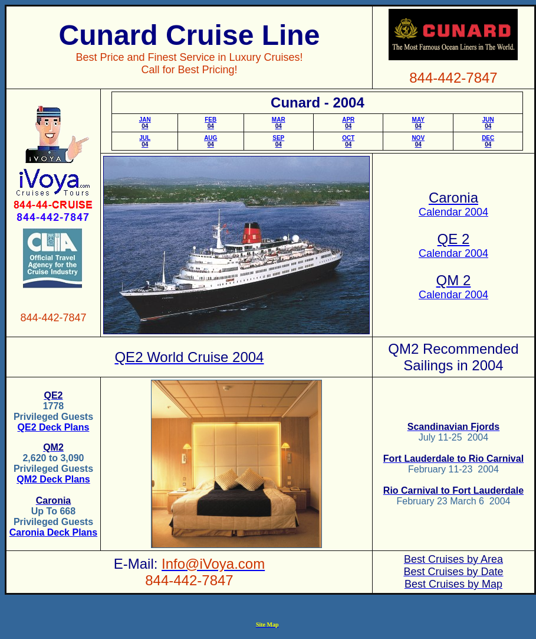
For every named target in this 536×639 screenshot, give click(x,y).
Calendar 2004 (453, 212)
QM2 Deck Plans (53, 479)
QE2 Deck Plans (54, 427)
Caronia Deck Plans (53, 532)
